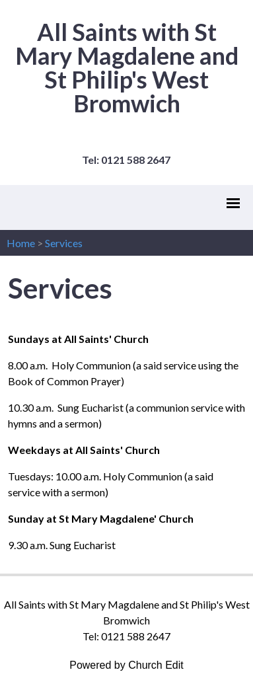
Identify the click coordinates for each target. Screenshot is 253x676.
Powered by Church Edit (126, 665)
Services (64, 243)
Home (21, 243)
